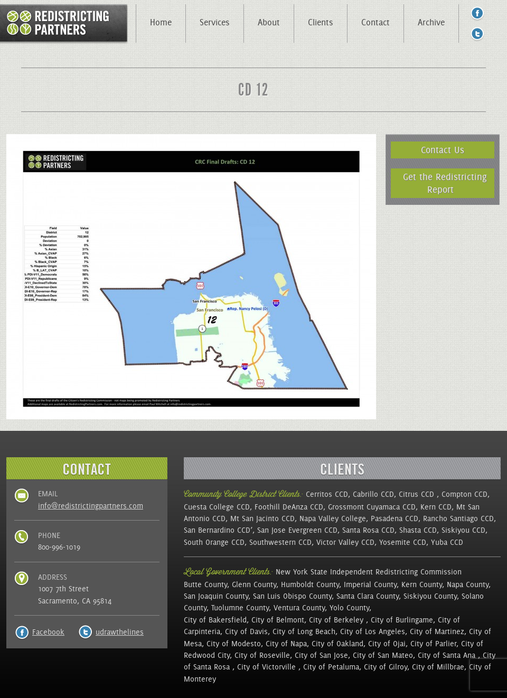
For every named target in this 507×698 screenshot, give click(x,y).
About (269, 22)
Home (161, 22)
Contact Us (442, 149)
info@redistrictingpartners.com (90, 506)
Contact (375, 22)
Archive (431, 22)
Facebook (48, 632)
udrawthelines (120, 632)
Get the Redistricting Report (445, 183)
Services (215, 22)
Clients (320, 22)
